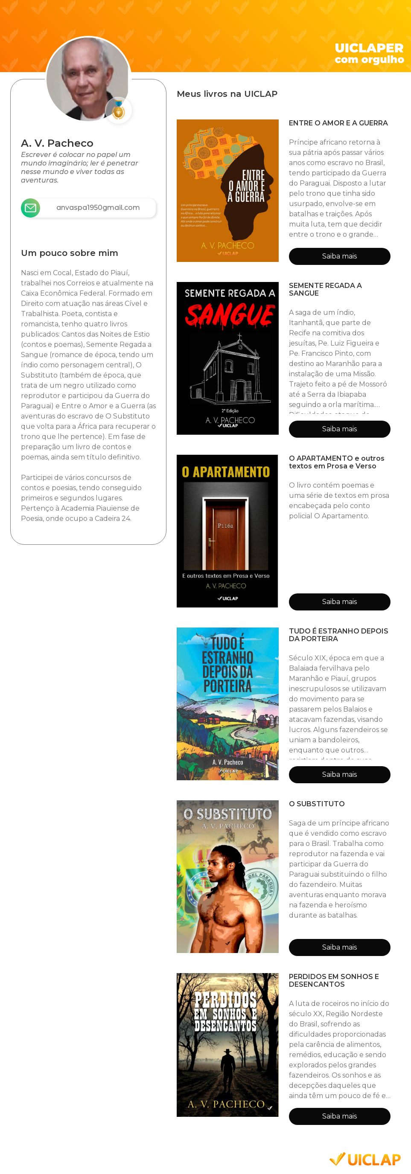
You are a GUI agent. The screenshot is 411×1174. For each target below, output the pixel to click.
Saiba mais (339, 256)
